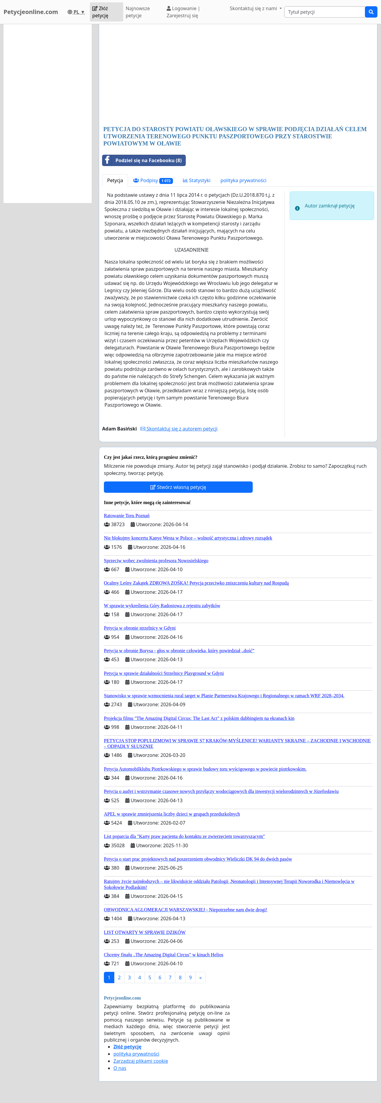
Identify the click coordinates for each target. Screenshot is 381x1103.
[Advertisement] (238, 75)
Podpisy (153, 180)
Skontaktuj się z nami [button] (254, 8)
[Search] (324, 12)
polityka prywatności (243, 180)
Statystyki (196, 180)
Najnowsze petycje (138, 12)
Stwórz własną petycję (178, 487)
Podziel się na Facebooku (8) (142, 160)
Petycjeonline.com (31, 12)
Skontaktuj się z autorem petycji (178, 428)
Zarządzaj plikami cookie (140, 1061)
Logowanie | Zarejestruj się (183, 12)
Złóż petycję (100, 12)
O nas (119, 1068)
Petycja (115, 180)
